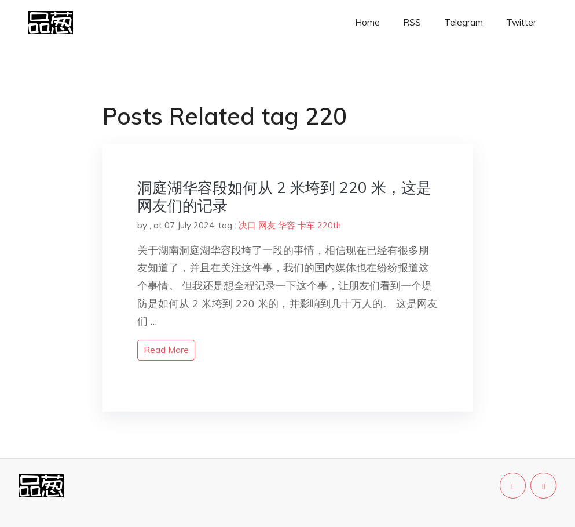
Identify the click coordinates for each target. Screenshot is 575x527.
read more (166, 349)
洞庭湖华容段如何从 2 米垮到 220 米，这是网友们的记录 (284, 196)
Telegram (463, 22)
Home (367, 22)
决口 (247, 225)
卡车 (306, 225)
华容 (286, 225)
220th (329, 225)
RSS (412, 22)
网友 (267, 225)
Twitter (521, 22)
